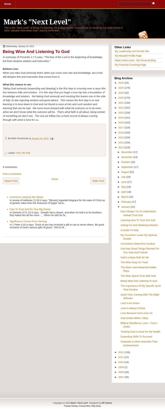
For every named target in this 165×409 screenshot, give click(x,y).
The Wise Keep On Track (134, 262)
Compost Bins (84, 406)
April (124, 192)
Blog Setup (96, 406)
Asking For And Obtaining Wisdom (139, 225)
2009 (121, 367)
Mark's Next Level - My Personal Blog (135, 60)
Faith (18, 153)
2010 (121, 362)
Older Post (98, 181)
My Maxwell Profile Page (128, 55)
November (127, 157)
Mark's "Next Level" (37, 22)
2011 (121, 357)
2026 (121, 82)
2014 (121, 142)
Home (55, 179)
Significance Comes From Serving (28, 221)
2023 (121, 97)
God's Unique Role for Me (135, 257)
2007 (121, 377)
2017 (121, 127)
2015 (121, 137)
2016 (121, 132)
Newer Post (11, 181)
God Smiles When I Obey (134, 318)
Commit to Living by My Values (26, 197)
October (126, 162)
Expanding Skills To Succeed (136, 336)
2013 (121, 147)
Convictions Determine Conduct (138, 243)
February (126, 201)
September (127, 167)
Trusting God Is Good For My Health (140, 331)
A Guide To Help (129, 230)
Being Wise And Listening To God (36, 51)
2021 (121, 107)
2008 (121, 372)
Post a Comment (12, 174)
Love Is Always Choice (133, 308)
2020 (121, 112)
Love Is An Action (130, 303)
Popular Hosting (71, 406)
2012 (121, 352)
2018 (121, 122)
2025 (121, 87)
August (125, 172)
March (125, 196)
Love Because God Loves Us (136, 313)
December (127, 152)
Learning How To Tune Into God (138, 220)
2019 (121, 117)
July (123, 177)
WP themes (106, 403)
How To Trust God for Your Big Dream (30, 209)
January (126, 206)
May (123, 187)
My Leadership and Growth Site (132, 51)
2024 (121, 92)
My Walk (26, 153)
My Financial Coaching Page (130, 64)
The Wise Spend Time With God (138, 276)
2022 (121, 102)
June (124, 182)
